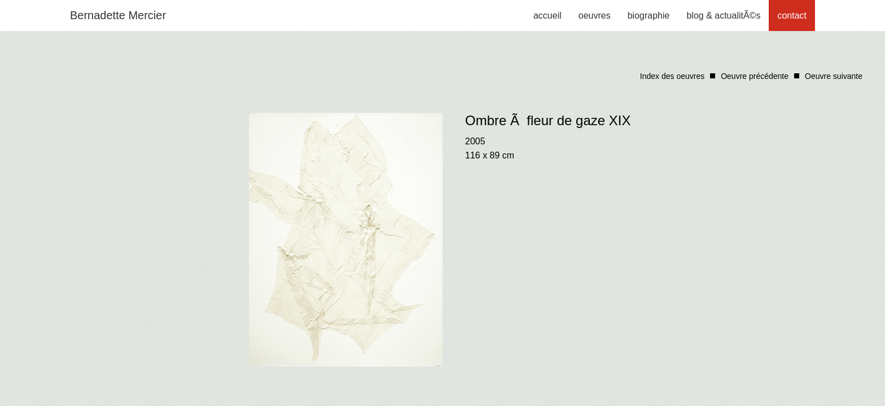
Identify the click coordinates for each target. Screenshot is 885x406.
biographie (649, 15)
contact (792, 15)
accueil (547, 15)
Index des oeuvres (672, 76)
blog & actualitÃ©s (723, 15)
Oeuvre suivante (833, 76)
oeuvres (595, 15)
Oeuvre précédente (754, 76)
